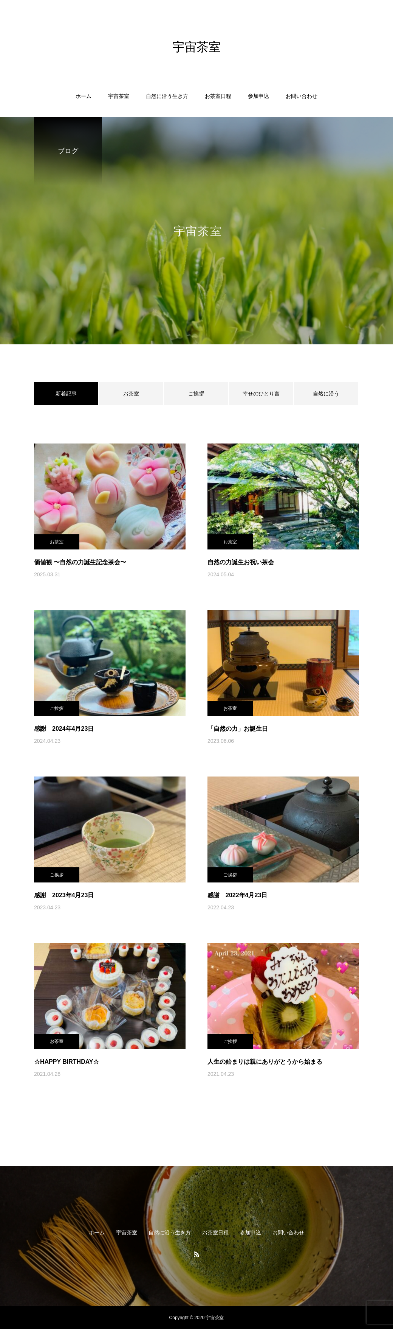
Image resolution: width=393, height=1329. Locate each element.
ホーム (83, 96)
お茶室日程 (218, 96)
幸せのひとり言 (261, 394)
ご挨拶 (196, 394)
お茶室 (131, 394)
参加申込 (258, 96)
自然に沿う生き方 (167, 96)
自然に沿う (326, 394)
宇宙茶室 (118, 96)
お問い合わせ (301, 96)
